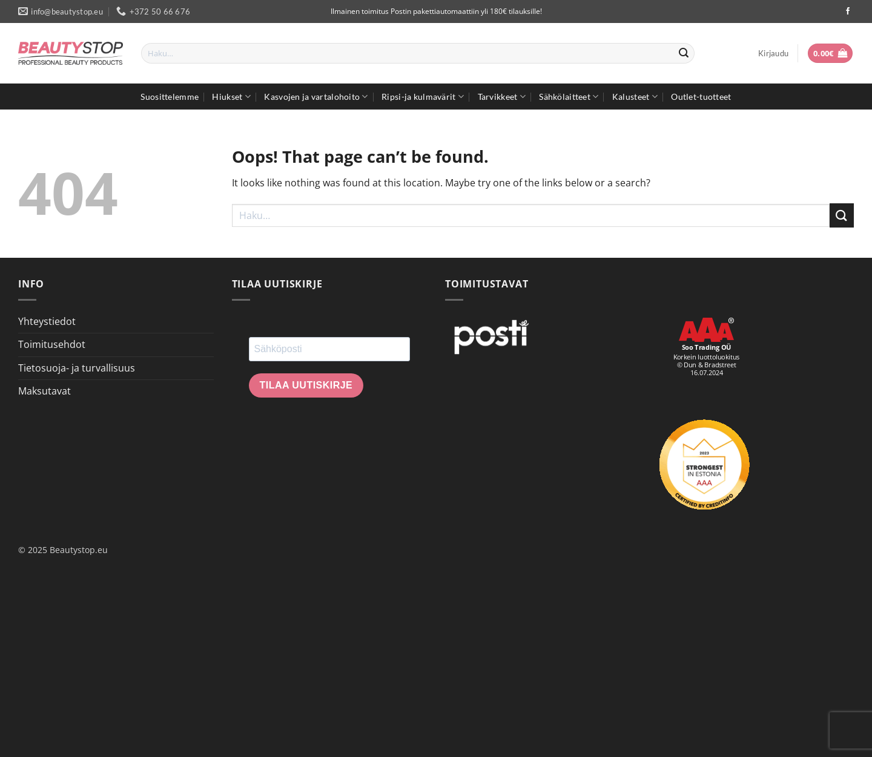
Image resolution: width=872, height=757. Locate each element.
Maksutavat (44, 391)
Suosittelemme (169, 96)
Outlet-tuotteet (701, 96)
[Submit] (683, 53)
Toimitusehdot (51, 344)
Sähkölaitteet (568, 96)
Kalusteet (635, 96)
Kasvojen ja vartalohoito (316, 96)
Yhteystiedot (47, 321)
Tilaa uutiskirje (306, 385)
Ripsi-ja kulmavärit (423, 96)
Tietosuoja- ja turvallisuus (76, 368)
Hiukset (231, 96)
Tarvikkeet (502, 96)
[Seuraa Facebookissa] (847, 11)
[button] (773, 53)
